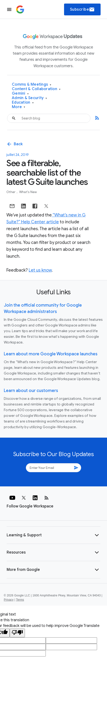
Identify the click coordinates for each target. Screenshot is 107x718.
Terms (20, 599)
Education (23, 102)
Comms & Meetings (31, 84)
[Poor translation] (17, 633)
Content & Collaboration (36, 89)
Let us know (40, 270)
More (18, 107)
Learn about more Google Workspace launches (51, 354)
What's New (28, 192)
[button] (53, 535)
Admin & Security (29, 98)
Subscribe (82, 9)
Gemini (20, 93)
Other (11, 192)
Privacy (9, 599)
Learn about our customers (31, 390)
